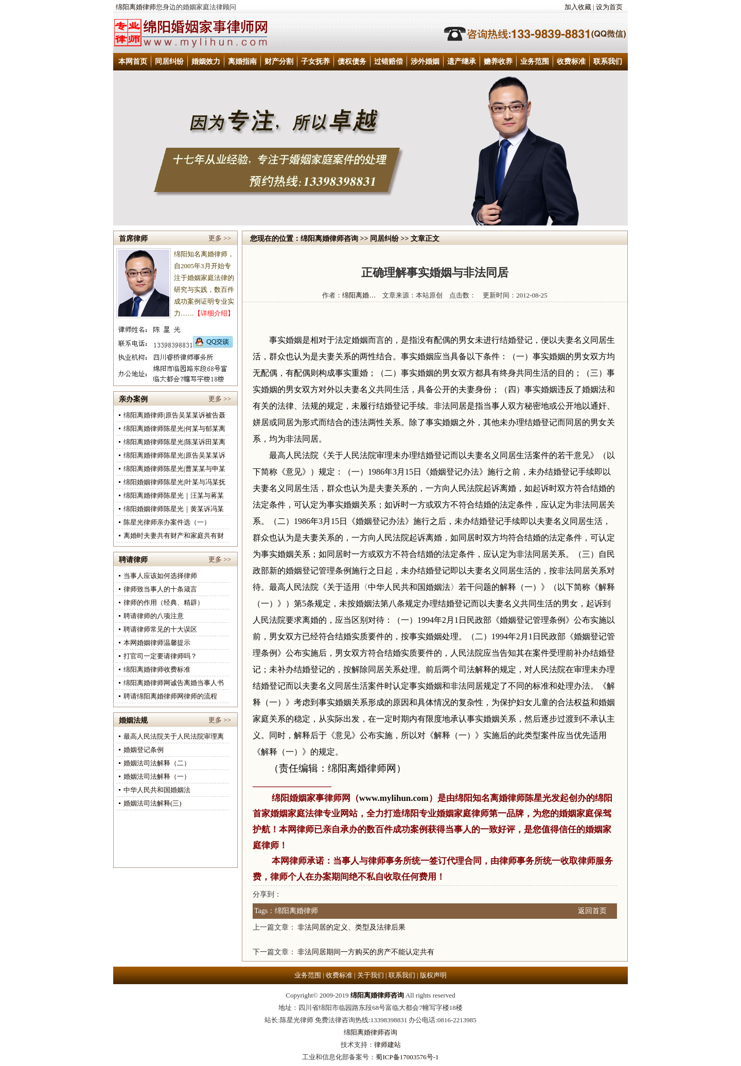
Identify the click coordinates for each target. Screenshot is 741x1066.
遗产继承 (461, 61)
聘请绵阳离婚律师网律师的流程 (170, 696)
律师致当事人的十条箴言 (160, 589)
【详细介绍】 (214, 313)
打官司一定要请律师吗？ (160, 656)
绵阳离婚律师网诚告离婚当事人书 (173, 683)
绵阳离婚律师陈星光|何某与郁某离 (174, 428)
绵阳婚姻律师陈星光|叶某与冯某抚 (174, 482)
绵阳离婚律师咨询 (329, 238)
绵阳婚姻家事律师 (307, 798)
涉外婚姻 (425, 61)
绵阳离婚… (359, 295)
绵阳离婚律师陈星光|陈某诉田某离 (174, 442)
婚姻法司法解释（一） (156, 776)
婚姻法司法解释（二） (156, 763)
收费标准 (571, 61)
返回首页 (592, 911)
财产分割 (278, 61)
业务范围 (534, 61)
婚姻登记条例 (143, 750)
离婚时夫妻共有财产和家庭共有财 (173, 535)
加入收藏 (577, 7)
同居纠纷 (169, 61)
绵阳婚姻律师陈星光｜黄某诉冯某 (173, 509)
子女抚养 (315, 61)
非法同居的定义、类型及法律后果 (351, 927)
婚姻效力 (205, 61)
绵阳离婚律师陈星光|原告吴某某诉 (174, 455)
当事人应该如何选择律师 (160, 576)
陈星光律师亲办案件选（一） (166, 522)
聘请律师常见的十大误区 (160, 629)
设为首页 (609, 7)
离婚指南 (242, 61)
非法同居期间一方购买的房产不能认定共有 (365, 952)
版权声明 (433, 975)
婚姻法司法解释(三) (152, 803)
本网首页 (132, 61)
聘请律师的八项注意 (153, 616)
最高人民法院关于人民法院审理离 (173, 736)
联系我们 (607, 61)
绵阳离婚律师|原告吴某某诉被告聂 (174, 415)
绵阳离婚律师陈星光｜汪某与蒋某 (173, 495)
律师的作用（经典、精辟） (163, 602)
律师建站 (387, 1044)
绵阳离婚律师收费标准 (156, 669)
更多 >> (219, 238)
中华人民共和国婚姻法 (156, 790)
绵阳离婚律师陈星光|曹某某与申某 (174, 469)
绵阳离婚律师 (136, 7)
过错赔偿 (388, 61)
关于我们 (370, 975)
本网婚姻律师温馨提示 (156, 642)
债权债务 (352, 61)
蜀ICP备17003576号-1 (407, 1057)
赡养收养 (498, 61)
